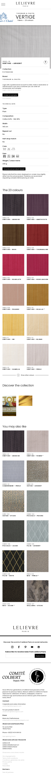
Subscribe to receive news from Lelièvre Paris (25, 652)
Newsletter (6, 766)
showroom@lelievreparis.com (12, 712)
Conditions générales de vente (13, 760)
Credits (5, 764)
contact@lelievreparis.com (11, 706)
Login (4, 90)
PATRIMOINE (7, 72)
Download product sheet (14, 169)
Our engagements (8, 756)
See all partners (8, 772)
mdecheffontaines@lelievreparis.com (15, 720)
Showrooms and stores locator (13, 752)
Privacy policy (7, 762)
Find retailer (6, 99)
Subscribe (40, 656)
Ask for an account (14, 90)
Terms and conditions (10, 758)
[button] (13, 207)
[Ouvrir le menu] (6, 4)
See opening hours (9, 736)
